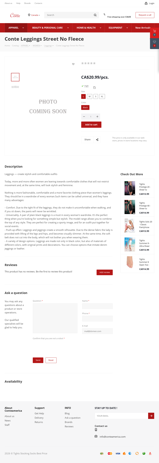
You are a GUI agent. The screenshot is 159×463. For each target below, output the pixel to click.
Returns (39, 422)
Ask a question (72, 417)
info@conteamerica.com (113, 436)
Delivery (39, 417)
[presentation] (56, 347)
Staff (7, 424)
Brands (68, 422)
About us (9, 416)
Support (40, 408)
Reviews (69, 426)
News (8, 420)
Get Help (39, 413)
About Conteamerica (13, 409)
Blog (67, 413)
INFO (68, 408)
